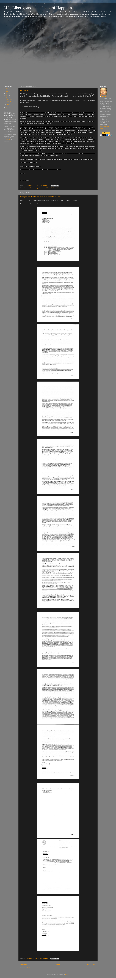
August (9, 99)
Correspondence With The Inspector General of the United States (40, 197)
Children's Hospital (29, 188)
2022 (7, 93)
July (8, 104)
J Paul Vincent (105, 96)
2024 (7, 89)
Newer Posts (24, 964)
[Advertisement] (11, 170)
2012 (7, 107)
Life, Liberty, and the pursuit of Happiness (38, 7)
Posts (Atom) (30, 967)
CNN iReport (24, 90)
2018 (7, 95)
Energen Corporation (40, 188)
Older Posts (91, 964)
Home (58, 964)
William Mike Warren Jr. (52, 188)
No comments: (45, 185)
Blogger (67, 974)
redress (8, 139)
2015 (7, 98)
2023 (7, 91)
